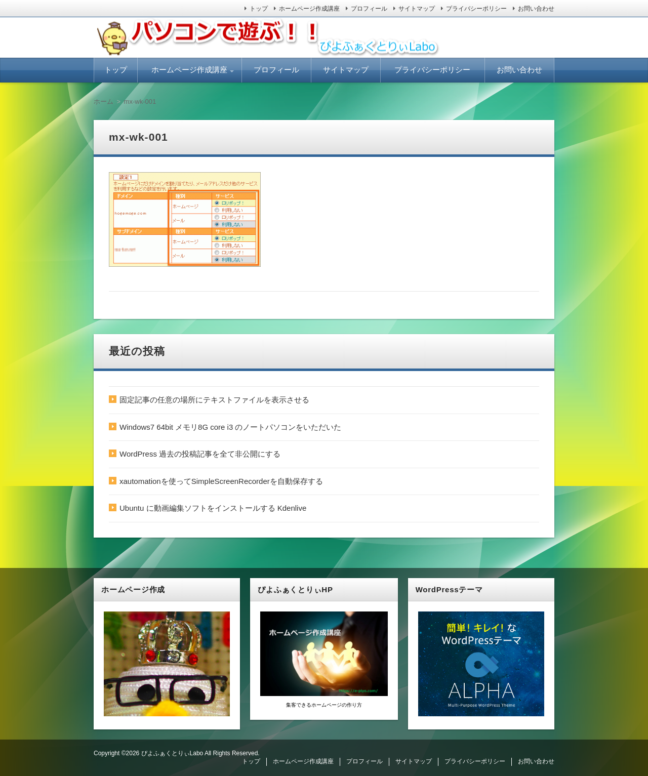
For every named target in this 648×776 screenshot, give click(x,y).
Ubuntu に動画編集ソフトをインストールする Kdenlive (212, 508)
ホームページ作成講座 (309, 8)
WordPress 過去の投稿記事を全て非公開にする (199, 454)
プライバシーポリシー (476, 8)
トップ (259, 8)
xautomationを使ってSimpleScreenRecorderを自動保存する (221, 481)
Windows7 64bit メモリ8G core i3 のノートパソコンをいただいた (230, 427)
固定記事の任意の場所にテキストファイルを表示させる (214, 399)
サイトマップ (416, 8)
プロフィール (369, 8)
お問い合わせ (536, 8)
